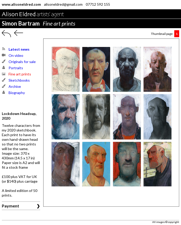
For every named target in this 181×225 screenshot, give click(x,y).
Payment (10, 205)
